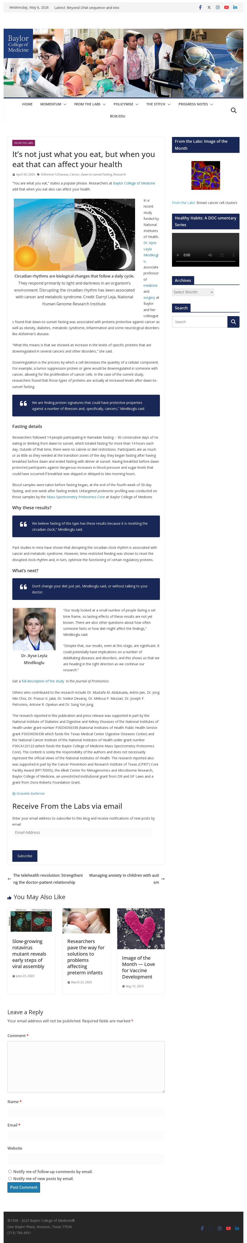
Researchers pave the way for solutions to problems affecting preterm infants (85, 957)
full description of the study (43, 681)
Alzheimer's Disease (54, 174)
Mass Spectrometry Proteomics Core (76, 497)
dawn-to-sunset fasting (96, 174)
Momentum (50, 104)
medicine (151, 285)
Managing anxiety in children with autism (127, 879)
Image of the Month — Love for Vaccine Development (138, 967)
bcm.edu (117, 116)
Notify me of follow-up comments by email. (53, 1171)
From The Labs (87, 104)
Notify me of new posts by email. (43, 1178)
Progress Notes (193, 104)
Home (27, 104)
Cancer (74, 174)
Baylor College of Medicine (134, 183)
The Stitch (155, 104)
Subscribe (24, 856)
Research (119, 174)
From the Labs (183, 202)
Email (14, 1125)
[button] (64, 104)
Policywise (123, 104)
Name (14, 1101)
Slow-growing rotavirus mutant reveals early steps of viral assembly (29, 954)
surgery (149, 297)
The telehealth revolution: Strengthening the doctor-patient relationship (45, 879)
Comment (18, 1035)
